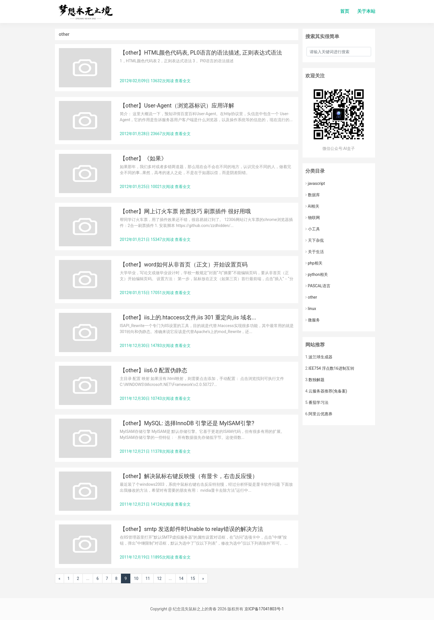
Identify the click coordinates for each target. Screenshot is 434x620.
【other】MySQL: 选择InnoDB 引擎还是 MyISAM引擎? (187, 423)
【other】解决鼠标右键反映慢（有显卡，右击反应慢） (189, 476)
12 (159, 578)
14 (181, 578)
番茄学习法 (318, 402)
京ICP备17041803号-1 (264, 609)
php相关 (313, 263)
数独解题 (316, 379)
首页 (344, 11)
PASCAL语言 (317, 286)
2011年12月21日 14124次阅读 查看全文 (155, 504)
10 (136, 578)
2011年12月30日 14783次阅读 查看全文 (155, 345)
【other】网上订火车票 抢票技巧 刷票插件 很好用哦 (185, 211)
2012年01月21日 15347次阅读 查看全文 (155, 239)
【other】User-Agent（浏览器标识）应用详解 (177, 105)
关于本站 (366, 11)
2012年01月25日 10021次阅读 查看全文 (155, 186)
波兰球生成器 (320, 357)
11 (147, 578)
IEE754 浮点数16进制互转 (331, 368)
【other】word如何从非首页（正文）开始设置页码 (184, 264)
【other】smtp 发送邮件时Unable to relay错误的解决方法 (191, 529)
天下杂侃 (314, 240)
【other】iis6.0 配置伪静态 (153, 370)
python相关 (316, 274)
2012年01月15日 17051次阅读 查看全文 (155, 292)
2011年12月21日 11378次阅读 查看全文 (155, 451)
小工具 (312, 229)
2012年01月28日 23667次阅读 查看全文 (155, 133)
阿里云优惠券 (320, 414)
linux (310, 308)
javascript (315, 183)
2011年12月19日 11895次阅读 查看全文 (155, 557)
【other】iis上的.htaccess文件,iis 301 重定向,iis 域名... (188, 317)
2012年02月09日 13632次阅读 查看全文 (155, 80)
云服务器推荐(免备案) (327, 391)
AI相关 (312, 206)
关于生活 (314, 251)
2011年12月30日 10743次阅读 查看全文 (155, 398)
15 (192, 578)
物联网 (312, 217)
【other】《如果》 (143, 158)
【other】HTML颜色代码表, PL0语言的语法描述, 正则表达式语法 (201, 52)
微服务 (312, 320)
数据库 (312, 195)
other (311, 297)
